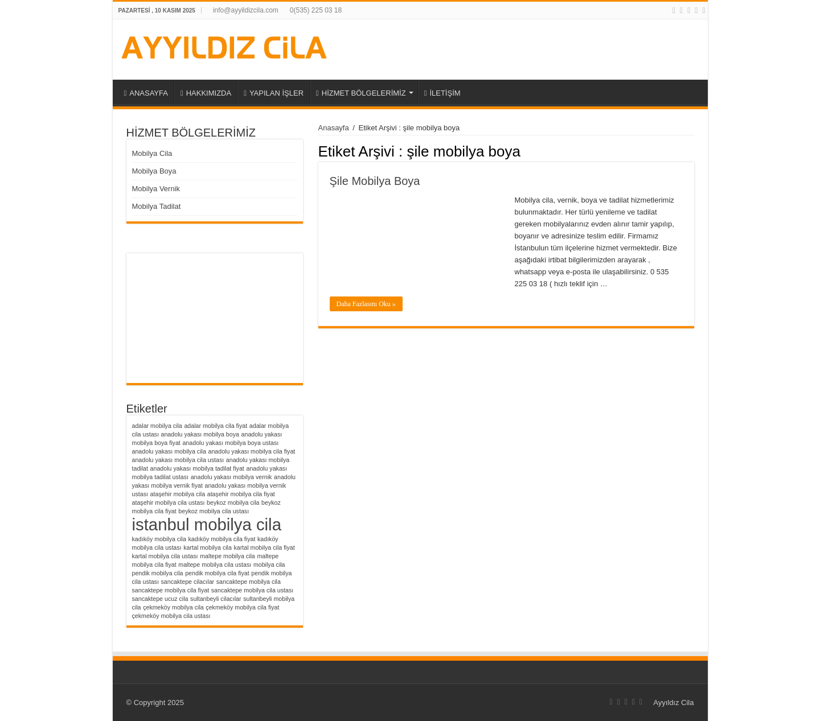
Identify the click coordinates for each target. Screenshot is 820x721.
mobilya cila (269, 564)
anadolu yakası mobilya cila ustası (178, 459)
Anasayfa (333, 127)
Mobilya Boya (154, 171)
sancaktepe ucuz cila (160, 598)
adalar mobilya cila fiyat (215, 425)
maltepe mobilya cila (227, 556)
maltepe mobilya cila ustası (214, 564)
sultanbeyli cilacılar (215, 598)
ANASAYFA (146, 93)
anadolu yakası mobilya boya (200, 434)
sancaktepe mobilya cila (248, 581)
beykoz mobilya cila (233, 502)
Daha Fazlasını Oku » (366, 304)
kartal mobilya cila (207, 547)
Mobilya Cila (152, 153)
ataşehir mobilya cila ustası (168, 502)
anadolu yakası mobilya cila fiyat (251, 451)
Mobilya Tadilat (156, 206)
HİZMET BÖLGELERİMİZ (361, 93)
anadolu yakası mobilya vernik (231, 476)
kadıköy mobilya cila (159, 538)
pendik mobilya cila (157, 573)
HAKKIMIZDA (206, 93)
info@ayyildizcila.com (245, 10)
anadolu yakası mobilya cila (169, 451)
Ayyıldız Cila (673, 702)
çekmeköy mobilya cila (173, 607)
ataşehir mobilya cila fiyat (241, 494)
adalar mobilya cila (157, 425)
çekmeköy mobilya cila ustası (171, 615)
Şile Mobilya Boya (375, 181)
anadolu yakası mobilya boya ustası (230, 442)
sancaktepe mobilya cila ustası (252, 590)
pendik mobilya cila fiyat (217, 573)
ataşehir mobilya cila (178, 494)
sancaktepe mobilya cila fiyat (171, 590)
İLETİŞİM (442, 93)
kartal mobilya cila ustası (165, 556)
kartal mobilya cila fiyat (264, 547)
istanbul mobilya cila (206, 524)
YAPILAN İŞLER (274, 93)
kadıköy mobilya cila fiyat (221, 538)
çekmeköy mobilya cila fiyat (242, 607)
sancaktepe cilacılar (188, 581)
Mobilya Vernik (156, 188)
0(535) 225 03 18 (316, 10)
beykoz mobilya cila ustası (213, 511)
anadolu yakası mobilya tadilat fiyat (197, 468)
